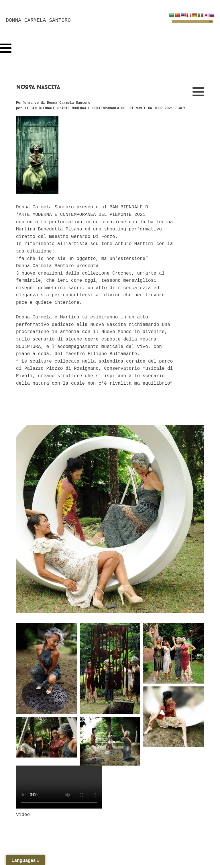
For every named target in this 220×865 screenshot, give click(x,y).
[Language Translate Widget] (192, 21)
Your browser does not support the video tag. (59, 787)
